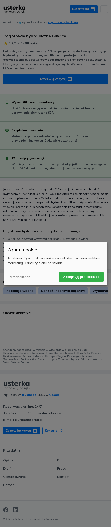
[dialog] (55, 263)
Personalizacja (19, 277)
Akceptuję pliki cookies (81, 277)
